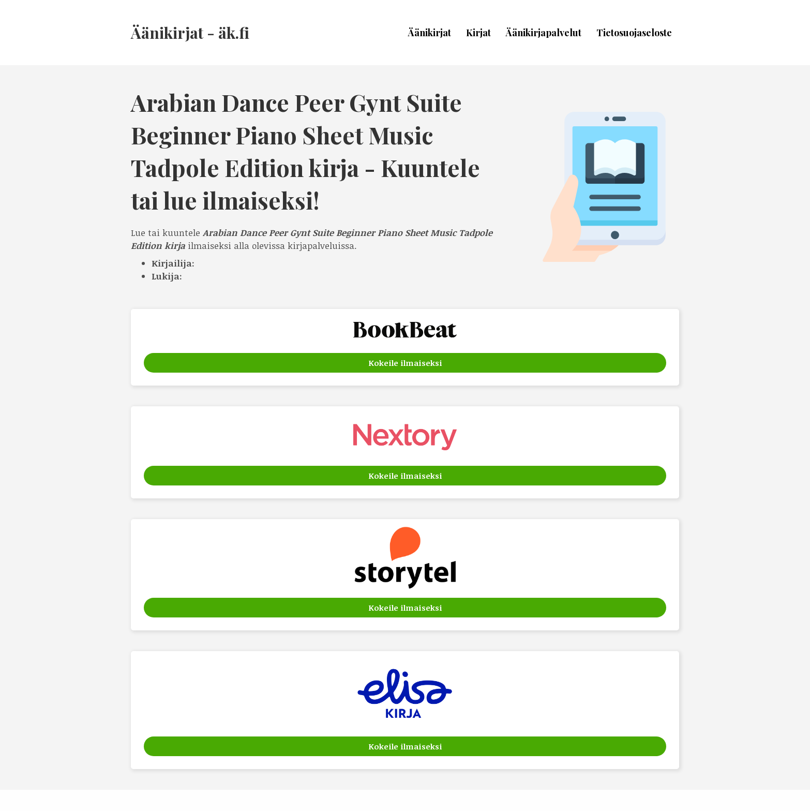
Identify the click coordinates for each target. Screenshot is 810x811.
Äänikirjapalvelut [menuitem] (543, 32)
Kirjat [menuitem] (478, 32)
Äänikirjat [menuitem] (429, 32)
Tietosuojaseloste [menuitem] (634, 32)
